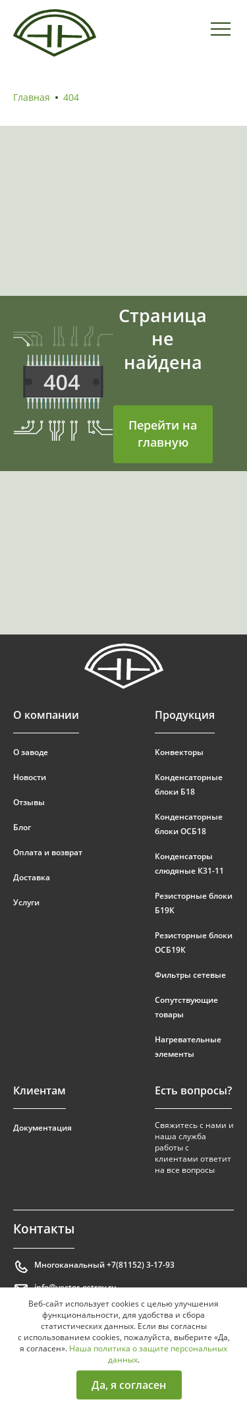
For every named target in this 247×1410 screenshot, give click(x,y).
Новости (29, 777)
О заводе (30, 752)
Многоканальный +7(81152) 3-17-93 (94, 1267)
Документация (42, 1127)
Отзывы (29, 802)
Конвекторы (179, 752)
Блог (22, 827)
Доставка (31, 877)
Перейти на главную (162, 433)
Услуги (26, 902)
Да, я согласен (129, 1385)
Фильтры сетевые (190, 974)
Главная (31, 97)
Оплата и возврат (47, 852)
